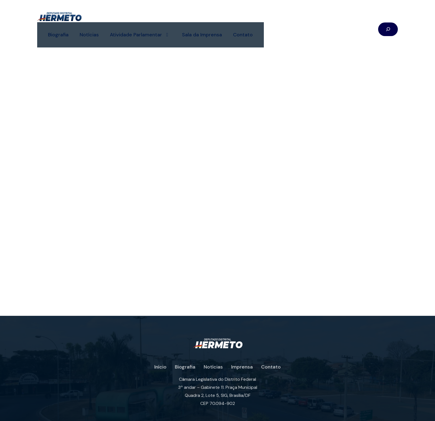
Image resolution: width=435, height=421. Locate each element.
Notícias (138, 18)
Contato (292, 18)
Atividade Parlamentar (189, 18)
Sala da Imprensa (251, 18)
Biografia (107, 18)
